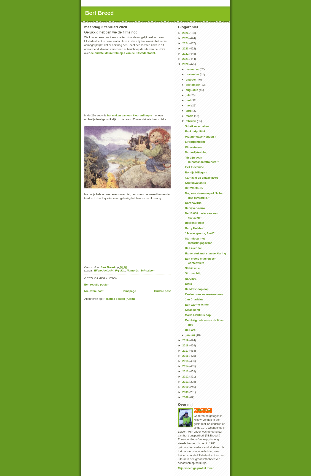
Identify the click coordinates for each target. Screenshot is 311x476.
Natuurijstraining (196, 152)
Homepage (129, 291)
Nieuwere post (93, 291)
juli (188, 95)
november (193, 74)
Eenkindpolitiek (195, 131)
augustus (192, 90)
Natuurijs (133, 270)
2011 (185, 381)
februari (191, 121)
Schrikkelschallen (197, 126)
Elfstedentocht (104, 270)
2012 (185, 376)
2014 (185, 366)
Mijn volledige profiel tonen (196, 468)
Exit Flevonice (194, 167)
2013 (185, 371)
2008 (185, 397)
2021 (185, 58)
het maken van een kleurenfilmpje (129, 115)
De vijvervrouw (195, 208)
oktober (191, 79)
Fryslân (120, 270)
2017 (185, 350)
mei (188, 105)
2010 (185, 387)
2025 (185, 38)
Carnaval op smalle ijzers (201, 177)
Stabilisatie (192, 268)
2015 (185, 361)
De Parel (190, 330)
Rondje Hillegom (196, 172)
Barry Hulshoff (194, 228)
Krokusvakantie (195, 182)
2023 (185, 48)
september (193, 84)
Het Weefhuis (194, 188)
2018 (185, 345)
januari (191, 335)
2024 (185, 43)
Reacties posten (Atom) (119, 298)
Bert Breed (99, 13)
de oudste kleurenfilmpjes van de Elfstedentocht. (123, 53)
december (193, 69)
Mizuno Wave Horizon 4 (200, 136)
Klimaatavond (194, 147)
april (189, 110)
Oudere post (162, 291)
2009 (185, 392)
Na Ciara (190, 278)
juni (189, 100)
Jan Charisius (194, 299)
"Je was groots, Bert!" (199, 233)
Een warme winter (197, 304)
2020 (185, 64)
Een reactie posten (96, 284)
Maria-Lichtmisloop (198, 315)
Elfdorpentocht (195, 141)
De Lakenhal (193, 248)
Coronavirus (193, 203)
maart (190, 115)
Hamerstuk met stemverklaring (205, 253)
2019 (185, 340)
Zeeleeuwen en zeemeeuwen (204, 294)
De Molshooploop (196, 289)
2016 (185, 355)
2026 (185, 33)
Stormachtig (193, 273)
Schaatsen (147, 270)
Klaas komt (192, 309)
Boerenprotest (194, 222)
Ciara (188, 284)
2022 (185, 53)
